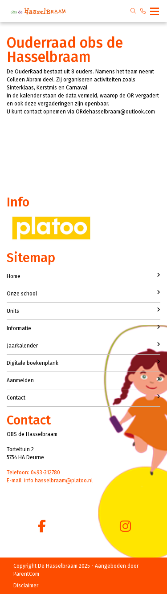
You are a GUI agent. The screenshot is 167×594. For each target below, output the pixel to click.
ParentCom (26, 574)
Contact (83, 397)
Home (83, 275)
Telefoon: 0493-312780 (33, 472)
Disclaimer (25, 585)
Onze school (83, 293)
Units (83, 310)
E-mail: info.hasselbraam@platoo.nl (50, 480)
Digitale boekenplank (83, 362)
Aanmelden (83, 380)
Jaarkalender (83, 345)
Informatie (83, 327)
